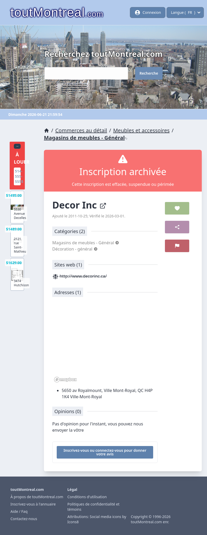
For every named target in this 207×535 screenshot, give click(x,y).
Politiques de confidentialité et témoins (93, 507)
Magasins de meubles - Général (85, 137)
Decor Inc (79, 205)
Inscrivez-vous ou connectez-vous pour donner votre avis (105, 452)
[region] (105, 342)
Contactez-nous (23, 518)
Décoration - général (75, 249)
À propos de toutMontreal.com (36, 496)
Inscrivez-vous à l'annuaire (33, 504)
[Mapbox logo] (65, 380)
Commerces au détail (81, 130)
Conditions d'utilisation (87, 496)
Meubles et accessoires (141, 130)
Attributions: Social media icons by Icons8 (96, 519)
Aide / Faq (18, 511)
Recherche (149, 73)
